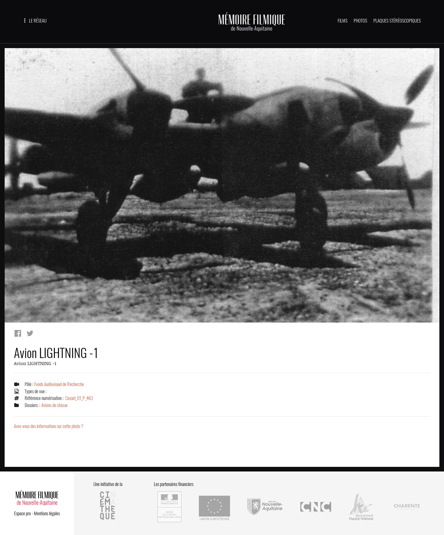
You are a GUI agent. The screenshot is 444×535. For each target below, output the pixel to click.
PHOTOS (360, 21)
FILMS (342, 21)
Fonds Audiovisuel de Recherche (59, 384)
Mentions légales (47, 512)
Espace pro (22, 512)
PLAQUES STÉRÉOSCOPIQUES (397, 21)
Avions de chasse (54, 405)
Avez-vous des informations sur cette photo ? (48, 426)
